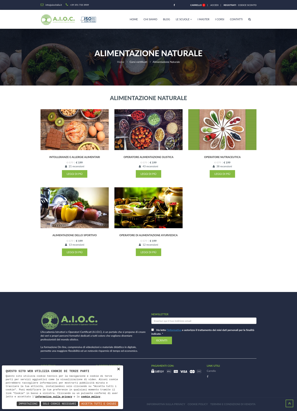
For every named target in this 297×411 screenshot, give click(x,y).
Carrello (211, 370)
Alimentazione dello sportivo (74, 235)
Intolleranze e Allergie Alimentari (74, 157)
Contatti (236, 19)
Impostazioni (28, 404)
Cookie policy (198, 404)
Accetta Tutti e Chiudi (98, 404)
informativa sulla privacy (53, 397)
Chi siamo (150, 19)
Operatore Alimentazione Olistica (148, 157)
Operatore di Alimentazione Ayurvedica (148, 235)
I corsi (219, 19)
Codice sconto (246, 5)
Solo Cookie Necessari (59, 404)
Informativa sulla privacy (166, 404)
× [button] (118, 369)
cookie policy (90, 397)
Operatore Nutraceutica (222, 157)
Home (134, 19)
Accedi (214, 5)
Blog (166, 19)
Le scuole (184, 19)
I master (203, 19)
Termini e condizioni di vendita (233, 404)
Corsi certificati (138, 61)
